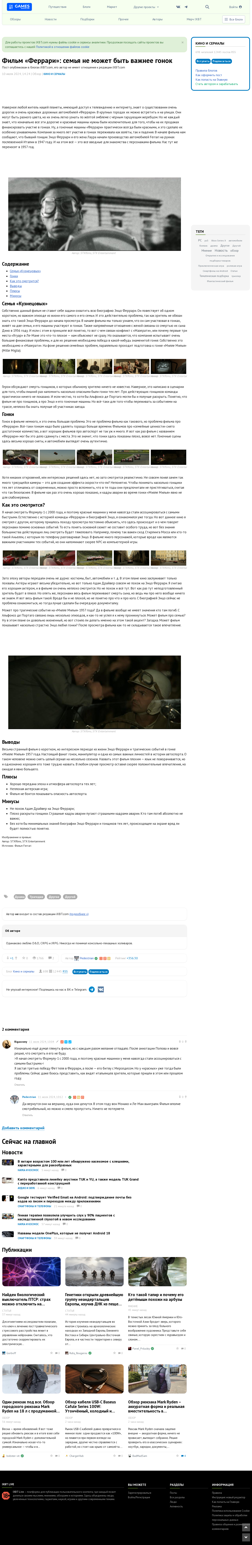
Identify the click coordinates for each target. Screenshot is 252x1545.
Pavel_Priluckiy (141, 1348)
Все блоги (233, 19)
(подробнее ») (79, 914)
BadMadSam (139, 1456)
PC (200, 240)
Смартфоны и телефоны (34, 1206)
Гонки (14, 276)
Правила (217, 1493)
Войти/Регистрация (139, 1497)
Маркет (112, 7)
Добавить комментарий (23, 1127)
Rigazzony (20, 1041)
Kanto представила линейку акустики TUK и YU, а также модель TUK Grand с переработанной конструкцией (78, 1181)
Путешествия (57, 7)
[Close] (182, 42)
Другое (225, 245)
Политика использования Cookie (231, 1510)
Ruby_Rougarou (78, 1353)
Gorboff (11, 1353)
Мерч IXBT (194, 19)
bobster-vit (12, 1456)
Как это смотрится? (24, 281)
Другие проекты (146, 7)
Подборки (87, 19)
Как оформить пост (208, 75)
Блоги (86, 7)
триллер (236, 276)
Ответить (19, 1084)
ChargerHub (76, 1456)
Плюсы (15, 291)
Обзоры (15, 19)
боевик (203, 245)
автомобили (235, 240)
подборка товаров (220, 260)
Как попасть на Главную (211, 79)
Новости (51, 19)
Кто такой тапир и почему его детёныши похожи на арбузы (156, 1297)
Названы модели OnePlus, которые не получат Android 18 (64, 1233)
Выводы (16, 286)
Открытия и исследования (220, 255)
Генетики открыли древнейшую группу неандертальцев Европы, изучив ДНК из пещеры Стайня (94, 1301)
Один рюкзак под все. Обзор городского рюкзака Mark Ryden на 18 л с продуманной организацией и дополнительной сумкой (29, 1411)
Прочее (123, 19)
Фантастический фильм (220, 281)
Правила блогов (206, 70)
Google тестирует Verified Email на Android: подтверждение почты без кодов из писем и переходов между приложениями (75, 1199)
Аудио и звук (26, 1188)
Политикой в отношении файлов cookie (62, 47)
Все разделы (177, 1497)
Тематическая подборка (214, 276)
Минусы (15, 296)
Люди (173, 1502)
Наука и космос (28, 1170)
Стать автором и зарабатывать (216, 84)
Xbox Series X (218, 240)
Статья (234, 270)
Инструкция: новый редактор (228, 1497)
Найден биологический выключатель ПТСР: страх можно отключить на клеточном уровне (26, 1301)
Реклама (217, 1506)
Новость (221, 250)
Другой (236, 245)
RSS (65, 971)
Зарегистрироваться (139, 1493)
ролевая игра (234, 265)
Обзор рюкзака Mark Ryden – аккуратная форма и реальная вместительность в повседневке (156, 1408)
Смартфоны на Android (215, 270)
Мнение (206, 250)
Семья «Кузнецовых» (25, 271)
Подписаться (99, 971)
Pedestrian (87, 958)
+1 (12, 958)
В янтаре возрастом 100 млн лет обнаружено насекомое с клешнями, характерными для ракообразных (73, 1163)
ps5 (206, 240)
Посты (173, 1493)
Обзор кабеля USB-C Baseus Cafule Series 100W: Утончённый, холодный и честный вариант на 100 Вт (90, 1408)
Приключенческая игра (211, 265)
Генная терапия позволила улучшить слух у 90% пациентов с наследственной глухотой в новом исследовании (66, 1217)
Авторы (157, 19)
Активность (176, 1506)
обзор (234, 250)
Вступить (80, 971)
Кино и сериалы (54, 74)
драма (214, 245)
